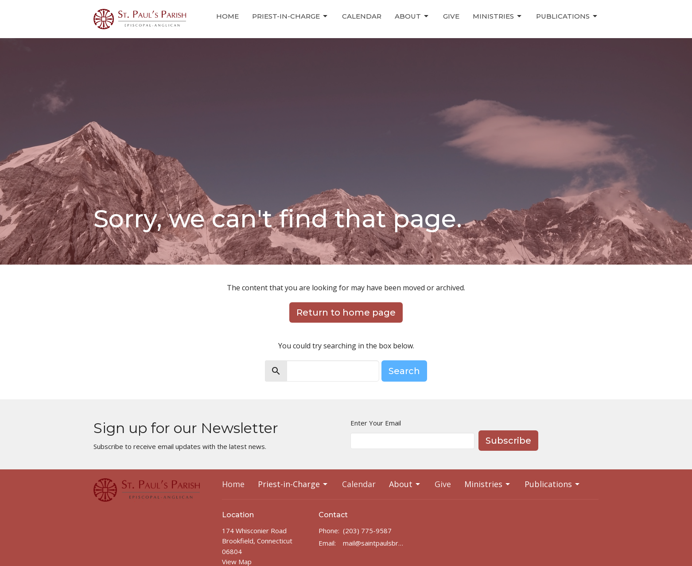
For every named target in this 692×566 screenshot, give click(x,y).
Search (404, 371)
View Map (237, 561)
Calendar (361, 16)
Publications (567, 16)
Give (451, 16)
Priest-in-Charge (290, 16)
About (412, 16)
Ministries (498, 16)
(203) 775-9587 (367, 530)
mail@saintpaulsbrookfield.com (374, 543)
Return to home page (346, 312)
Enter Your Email (375, 422)
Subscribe (508, 440)
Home (227, 16)
